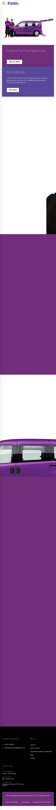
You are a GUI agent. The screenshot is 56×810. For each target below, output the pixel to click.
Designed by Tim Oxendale (28, 806)
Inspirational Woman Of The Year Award (13, 786)
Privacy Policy (36, 804)
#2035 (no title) (35, 750)
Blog (31, 757)
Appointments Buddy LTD (27, 797)
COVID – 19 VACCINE (9, 775)
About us (33, 747)
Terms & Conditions (22, 804)
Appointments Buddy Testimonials (41, 754)
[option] (28, 23)
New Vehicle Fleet (8, 781)
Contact (32, 760)
